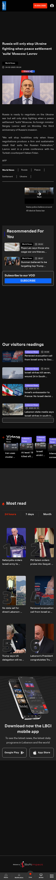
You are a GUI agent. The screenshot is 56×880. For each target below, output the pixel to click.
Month (47, 514)
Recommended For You (25, 234)
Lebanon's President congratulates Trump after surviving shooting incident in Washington (41, 658)
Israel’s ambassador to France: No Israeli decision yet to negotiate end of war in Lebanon (39, 394)
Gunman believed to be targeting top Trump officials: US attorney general (34, 264)
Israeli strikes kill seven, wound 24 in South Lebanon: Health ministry (38, 375)
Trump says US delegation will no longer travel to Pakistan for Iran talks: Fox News (12, 658)
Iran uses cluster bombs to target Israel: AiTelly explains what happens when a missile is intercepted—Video (11, 455)
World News (27, 244)
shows (41, 876)
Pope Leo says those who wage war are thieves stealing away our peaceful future (36, 250)
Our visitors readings (23, 345)
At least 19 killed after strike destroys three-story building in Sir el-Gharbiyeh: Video (27, 455)
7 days (30, 514)
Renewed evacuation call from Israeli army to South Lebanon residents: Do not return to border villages (39, 358)
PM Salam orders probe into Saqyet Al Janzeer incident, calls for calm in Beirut (41, 562)
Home (6, 876)
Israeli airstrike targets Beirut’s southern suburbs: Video (41, 453)
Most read (16, 503)
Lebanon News (32, 352)
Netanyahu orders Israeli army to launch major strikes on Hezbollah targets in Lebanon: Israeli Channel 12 (13, 562)
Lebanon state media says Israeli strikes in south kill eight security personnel (39, 414)
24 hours (10, 514)
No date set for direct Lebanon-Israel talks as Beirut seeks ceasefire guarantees (13, 610)
